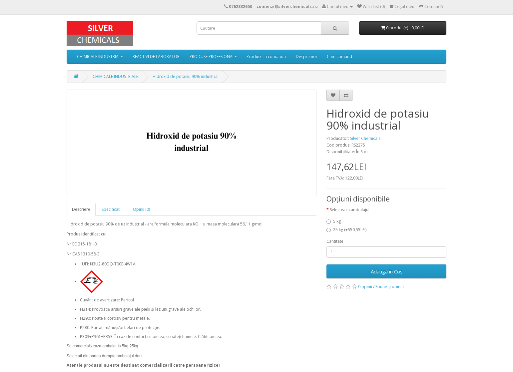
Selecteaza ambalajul (349, 209)
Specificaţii (112, 209)
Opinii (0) (141, 209)
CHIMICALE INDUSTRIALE (100, 56)
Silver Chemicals (365, 138)
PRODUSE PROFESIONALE (213, 56)
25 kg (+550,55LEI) (346, 229)
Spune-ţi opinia (389, 286)
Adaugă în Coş (386, 271)
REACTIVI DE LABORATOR (156, 56)
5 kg (333, 221)
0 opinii (365, 286)
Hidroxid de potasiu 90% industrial (186, 76)
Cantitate (334, 241)
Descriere (81, 209)
